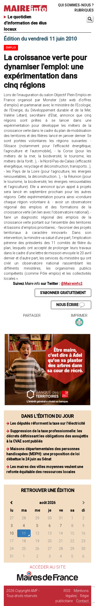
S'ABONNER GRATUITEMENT (63, 293)
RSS (67, 591)
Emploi (11, 47)
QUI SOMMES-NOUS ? (76, 5)
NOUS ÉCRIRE (70, 305)
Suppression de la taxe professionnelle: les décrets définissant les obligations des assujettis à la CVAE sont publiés (47, 436)
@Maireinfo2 (71, 284)
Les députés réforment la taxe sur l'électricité (47, 423)
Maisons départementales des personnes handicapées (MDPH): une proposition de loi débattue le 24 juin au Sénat (43, 454)
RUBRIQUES (84, 10)
